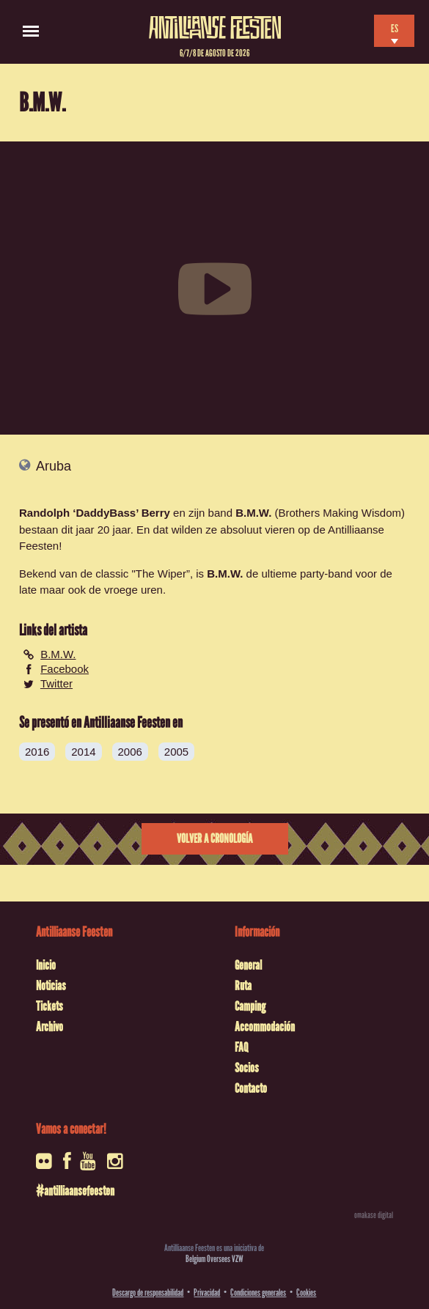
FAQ (241, 1047)
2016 (37, 751)
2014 (83, 751)
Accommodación (265, 1027)
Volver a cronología (214, 839)
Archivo (49, 1027)
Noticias (51, 986)
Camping (250, 1006)
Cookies (306, 1292)
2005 (176, 751)
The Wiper (161, 573)
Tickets (49, 1006)
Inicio (46, 965)
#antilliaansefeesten (75, 1191)
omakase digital (373, 1215)
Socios (247, 1068)
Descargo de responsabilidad (147, 1292)
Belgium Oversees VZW (214, 1258)
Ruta (243, 986)
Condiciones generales (258, 1292)
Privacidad (207, 1292)
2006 (130, 751)
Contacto (251, 1088)
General (248, 965)
